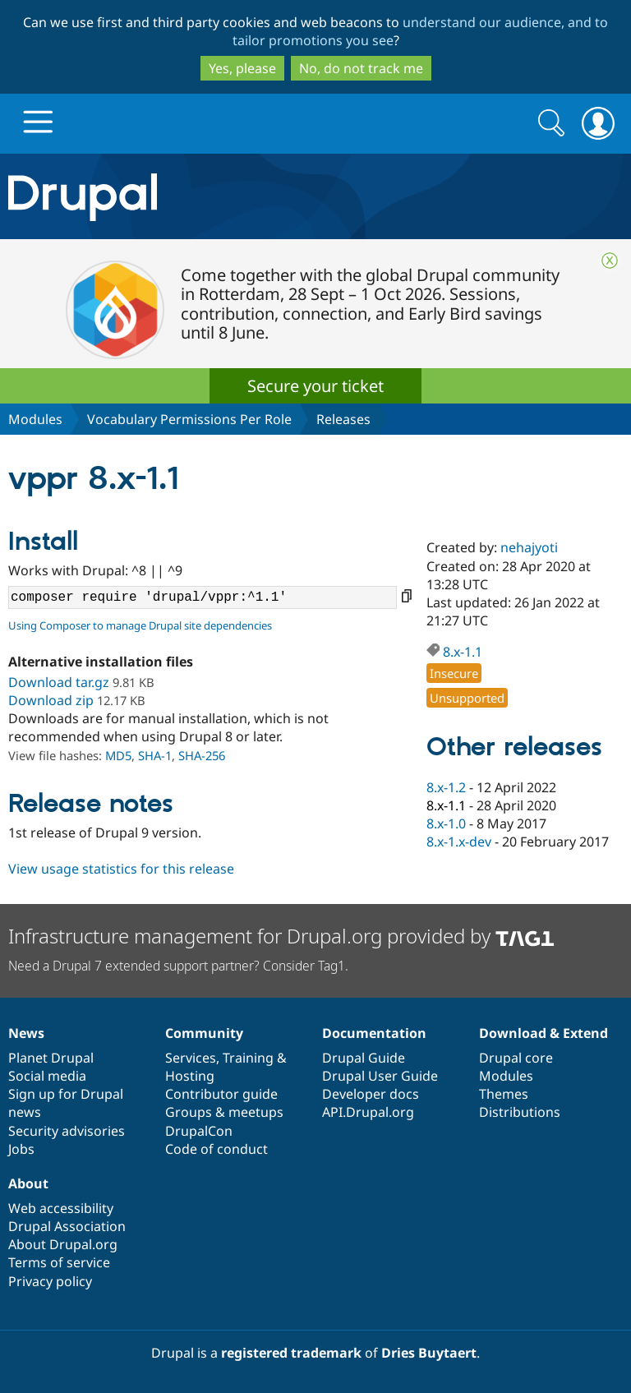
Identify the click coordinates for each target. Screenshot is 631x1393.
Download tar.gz (58, 682)
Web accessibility (60, 1208)
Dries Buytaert (429, 1353)
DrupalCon (199, 1131)
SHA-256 (201, 755)
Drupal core (516, 1058)
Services (190, 1058)
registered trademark (291, 1353)
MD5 (118, 755)
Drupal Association (67, 1226)
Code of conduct (216, 1149)
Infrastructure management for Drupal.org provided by (281, 935)
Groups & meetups (224, 1112)
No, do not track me (361, 68)
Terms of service (59, 1262)
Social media (47, 1076)
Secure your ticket (315, 386)
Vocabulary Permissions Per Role (189, 419)
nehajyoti (529, 547)
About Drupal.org (62, 1244)
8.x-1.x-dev (458, 842)
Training (248, 1058)
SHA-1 (155, 755)
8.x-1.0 (446, 823)
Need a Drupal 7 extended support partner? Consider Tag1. (178, 966)
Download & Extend (543, 1033)
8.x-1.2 (446, 787)
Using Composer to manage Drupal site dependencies (140, 625)
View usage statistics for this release (121, 869)
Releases (343, 419)
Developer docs (370, 1094)
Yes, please (242, 68)
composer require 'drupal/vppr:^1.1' (202, 597)
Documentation (374, 1033)
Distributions (519, 1112)
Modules (35, 419)
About (28, 1183)
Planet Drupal (51, 1058)
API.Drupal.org (368, 1112)
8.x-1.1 (462, 652)
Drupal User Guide (380, 1076)
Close (609, 260)
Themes (503, 1094)
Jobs (21, 1149)
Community (204, 1033)
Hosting (189, 1076)
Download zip (51, 700)
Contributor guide (221, 1094)
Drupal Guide (363, 1058)
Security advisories (66, 1131)
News (26, 1033)
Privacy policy (50, 1281)
